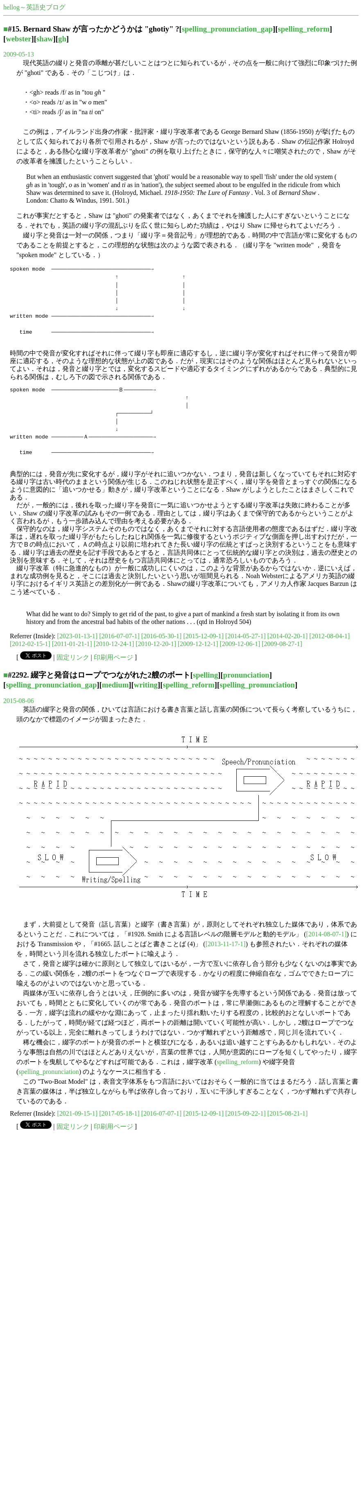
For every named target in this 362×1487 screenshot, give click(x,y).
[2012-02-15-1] (30, 643)
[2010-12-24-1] (114, 643)
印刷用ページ (113, 657)
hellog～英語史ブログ (34, 7)
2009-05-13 (18, 54)
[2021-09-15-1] (77, 1113)
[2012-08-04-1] (329, 636)
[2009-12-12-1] (198, 643)
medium (115, 684)
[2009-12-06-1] (240, 643)
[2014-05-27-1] (245, 636)
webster (18, 38)
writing (146, 684)
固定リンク (73, 657)
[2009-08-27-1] (282, 643)
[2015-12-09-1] (203, 636)
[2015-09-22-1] (245, 1113)
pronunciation (246, 675)
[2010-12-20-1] (156, 643)
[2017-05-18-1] (119, 1113)
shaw (44, 38)
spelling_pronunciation (257, 684)
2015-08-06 (18, 700)
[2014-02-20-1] (287, 636)
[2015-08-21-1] (287, 1113)
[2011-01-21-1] (72, 643)
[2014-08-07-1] (326, 934)
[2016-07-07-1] (119, 636)
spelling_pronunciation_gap (227, 29)
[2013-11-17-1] (226, 943)
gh (62, 38)
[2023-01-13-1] (77, 636)
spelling (205, 675)
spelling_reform (303, 29)
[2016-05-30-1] (161, 636)
